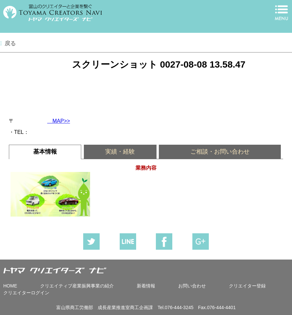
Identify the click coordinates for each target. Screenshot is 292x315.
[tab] (45, 152)
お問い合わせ (192, 285)
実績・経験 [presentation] (120, 151)
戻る (10, 43)
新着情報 (146, 285)
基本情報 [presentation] (45, 151)
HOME (10, 285)
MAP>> (58, 121)
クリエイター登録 (247, 285)
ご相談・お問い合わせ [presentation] (220, 151)
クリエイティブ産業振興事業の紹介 (77, 285)
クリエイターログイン (26, 292)
